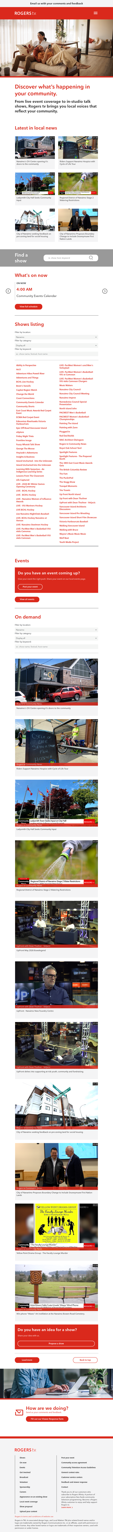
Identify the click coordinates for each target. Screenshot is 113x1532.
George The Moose (25, 448)
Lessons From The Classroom (30, 476)
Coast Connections (25, 398)
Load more (27, 1360)
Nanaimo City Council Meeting (74, 393)
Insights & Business (25, 457)
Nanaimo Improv (67, 398)
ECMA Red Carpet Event (27, 417)
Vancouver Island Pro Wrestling (74, 513)
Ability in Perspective (26, 365)
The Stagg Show (67, 482)
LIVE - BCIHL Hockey (26, 495)
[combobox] (68, 258)
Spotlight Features (68, 452)
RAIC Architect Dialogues (71, 440)
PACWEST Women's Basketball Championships (74, 418)
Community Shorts (25, 406)
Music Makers (66, 385)
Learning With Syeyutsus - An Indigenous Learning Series (30, 470)
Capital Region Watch (26, 390)
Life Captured (22, 480)
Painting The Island (68, 423)
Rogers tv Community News (72, 444)
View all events (27, 599)
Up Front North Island (70, 494)
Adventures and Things (27, 377)
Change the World (25, 394)
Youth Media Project (69, 542)
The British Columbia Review (73, 469)
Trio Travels (64, 490)
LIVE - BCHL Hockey (25, 491)
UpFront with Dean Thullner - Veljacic (77, 502)
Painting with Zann (68, 427)
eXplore (20, 432)
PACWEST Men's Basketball (72, 412)
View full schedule (28, 306)
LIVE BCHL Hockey (25, 510)
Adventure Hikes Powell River (30, 373)
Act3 (18, 369)
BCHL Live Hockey (25, 382)
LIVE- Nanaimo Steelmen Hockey (32, 524)
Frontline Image (24, 440)
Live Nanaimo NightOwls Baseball (32, 514)
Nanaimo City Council (70, 389)
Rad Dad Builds (66, 436)
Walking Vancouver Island (71, 526)
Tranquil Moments (68, 486)
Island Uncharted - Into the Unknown (34, 461)
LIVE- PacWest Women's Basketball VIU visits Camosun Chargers (76, 380)
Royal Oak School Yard (70, 448)
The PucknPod (66, 478)
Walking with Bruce (68, 530)
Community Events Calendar (36, 296)
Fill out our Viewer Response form (47, 1419)
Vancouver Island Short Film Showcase (78, 517)
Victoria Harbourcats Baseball (73, 521)
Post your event (30, 587)
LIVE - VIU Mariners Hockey (29, 505)
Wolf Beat (64, 538)
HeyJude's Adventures (27, 453)
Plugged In (64, 431)
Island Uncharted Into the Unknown (33, 465)
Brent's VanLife (23, 386)
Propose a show (56, 1343)
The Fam (63, 474)
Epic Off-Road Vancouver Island (31, 428)
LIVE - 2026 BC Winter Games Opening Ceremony (30, 485)
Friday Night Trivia (25, 436)
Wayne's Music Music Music (72, 534)
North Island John (68, 408)
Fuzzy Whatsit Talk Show (28, 444)
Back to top (85, 1360)
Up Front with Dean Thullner (73, 498)
